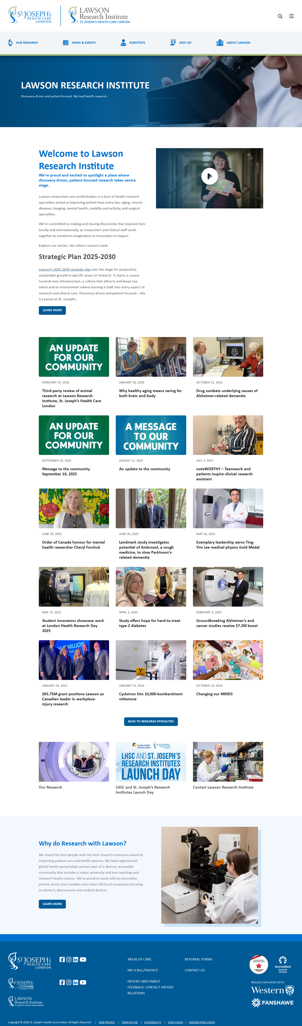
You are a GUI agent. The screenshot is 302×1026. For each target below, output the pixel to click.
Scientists (137, 43)
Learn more (52, 310)
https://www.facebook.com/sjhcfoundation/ (63, 983)
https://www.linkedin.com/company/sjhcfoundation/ (76, 983)
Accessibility (152, 1022)
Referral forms (198, 959)
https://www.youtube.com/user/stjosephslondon (83, 960)
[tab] (291, 16)
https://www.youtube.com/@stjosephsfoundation (83, 983)
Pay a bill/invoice (143, 970)
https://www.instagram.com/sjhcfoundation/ (69, 983)
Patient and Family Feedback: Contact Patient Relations (151, 987)
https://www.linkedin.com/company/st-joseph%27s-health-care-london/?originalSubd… (76, 960)
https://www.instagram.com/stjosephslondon (69, 960)
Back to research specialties (151, 721)
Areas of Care (139, 959)
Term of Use (130, 1022)
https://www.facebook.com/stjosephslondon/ (63, 960)
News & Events (84, 43)
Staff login (175, 1022)
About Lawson (238, 43)
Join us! (185, 43)
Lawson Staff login (202, 1022)
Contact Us (195, 970)
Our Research (27, 43)
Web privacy (107, 1022)
